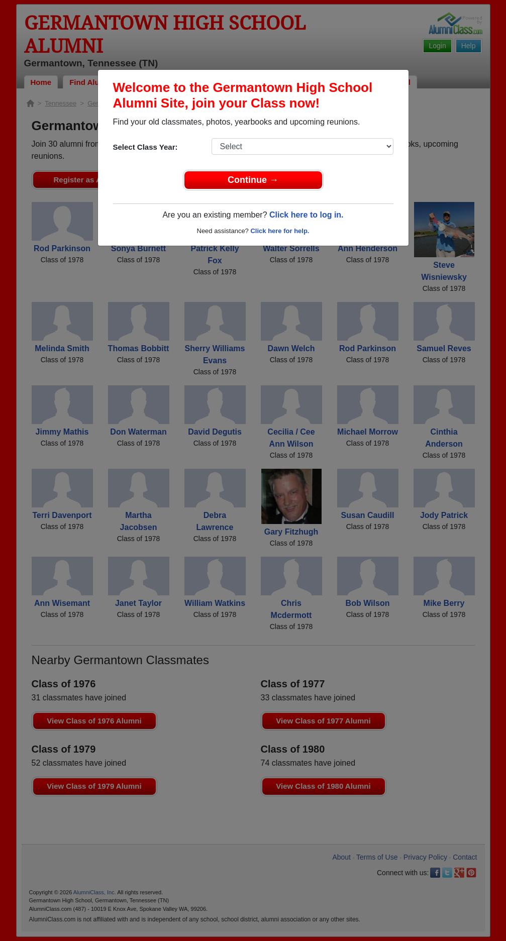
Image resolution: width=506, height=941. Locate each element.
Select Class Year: (145, 147)
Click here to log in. (306, 215)
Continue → (253, 180)
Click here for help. (279, 231)
